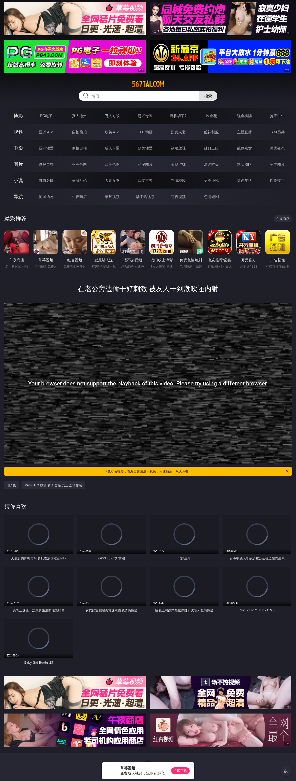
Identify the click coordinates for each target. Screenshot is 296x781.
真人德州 (79, 115)
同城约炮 (46, 196)
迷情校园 (178, 180)
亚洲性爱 (46, 148)
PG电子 (46, 115)
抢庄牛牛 (277, 115)
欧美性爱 (145, 148)
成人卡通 (112, 148)
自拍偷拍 (79, 131)
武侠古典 (145, 180)
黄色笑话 (244, 180)
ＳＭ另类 (277, 131)
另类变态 (277, 148)
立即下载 (180, 771)
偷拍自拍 (79, 148)
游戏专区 (145, 115)
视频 (18, 132)
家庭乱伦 (79, 180)
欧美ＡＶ (112, 131)
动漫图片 (145, 164)
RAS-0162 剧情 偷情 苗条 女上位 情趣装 (53, 485)
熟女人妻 (178, 131)
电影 (18, 148)
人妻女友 (112, 180)
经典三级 (211, 148)
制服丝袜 (178, 148)
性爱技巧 (277, 180)
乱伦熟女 (244, 148)
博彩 (18, 116)
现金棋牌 (244, 115)
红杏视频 (178, 196)
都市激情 (46, 180)
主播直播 (244, 131)
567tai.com (148, 84)
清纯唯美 (211, 164)
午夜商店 (79, 196)
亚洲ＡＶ (46, 131)
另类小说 (211, 180)
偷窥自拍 (46, 164)
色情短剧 (211, 196)
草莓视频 (112, 196)
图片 (18, 164)
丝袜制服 (211, 131)
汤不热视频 (145, 196)
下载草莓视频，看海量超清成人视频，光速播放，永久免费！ (196, 471)
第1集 (12, 485)
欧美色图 (112, 164)
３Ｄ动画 (145, 131)
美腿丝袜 (178, 164)
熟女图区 (244, 164)
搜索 (208, 95)
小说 (18, 180)
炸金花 (211, 115)
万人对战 (112, 115)
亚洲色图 (79, 164)
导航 (18, 196)
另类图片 (277, 164)
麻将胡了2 (178, 115)
